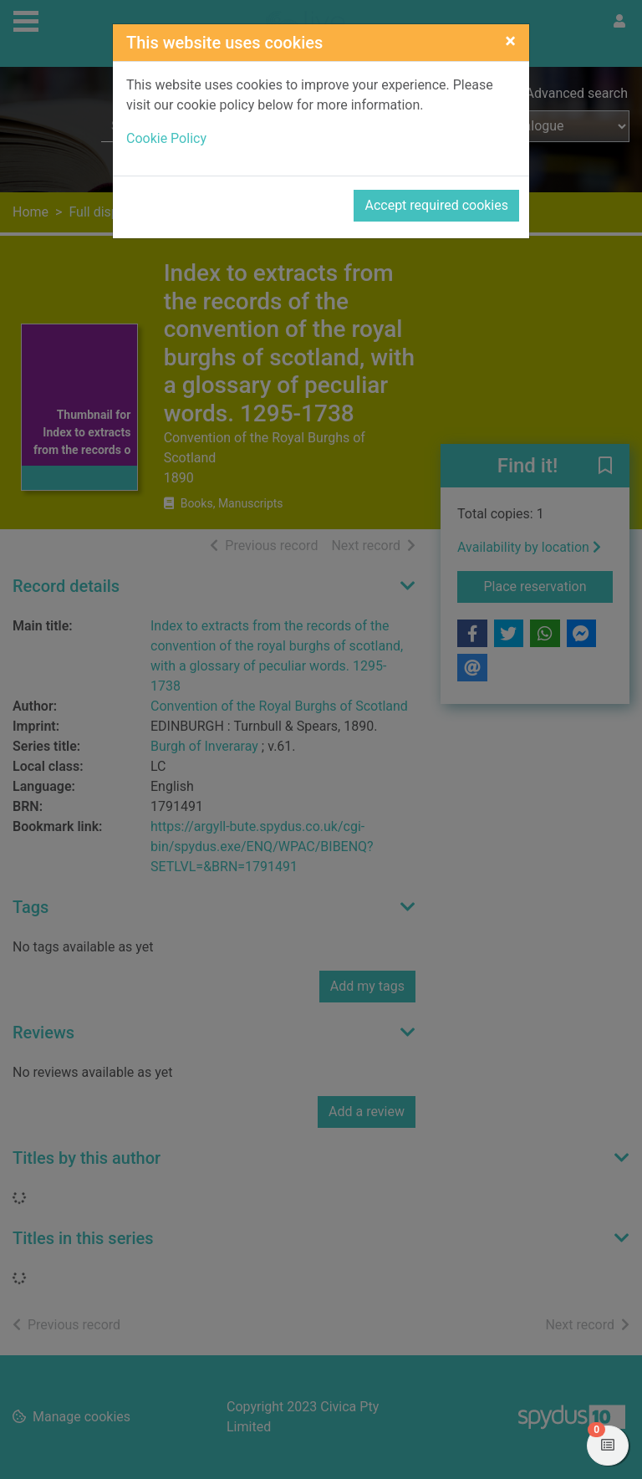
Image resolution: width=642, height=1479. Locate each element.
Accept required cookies (436, 205)
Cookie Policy (166, 138)
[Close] (510, 41)
